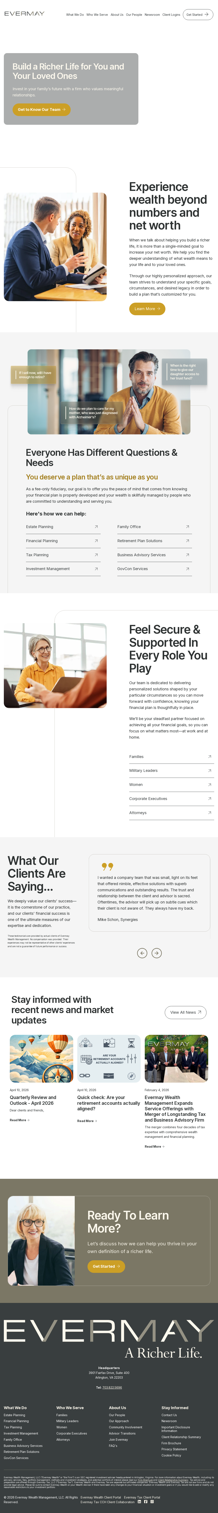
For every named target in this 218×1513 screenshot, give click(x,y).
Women (170, 784)
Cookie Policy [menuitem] (171, 1455)
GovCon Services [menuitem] (16, 1458)
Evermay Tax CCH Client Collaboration (108, 1502)
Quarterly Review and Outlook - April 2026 (33, 1100)
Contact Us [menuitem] (169, 1415)
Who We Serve (97, 14)
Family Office (153, 526)
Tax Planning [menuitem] (13, 1427)
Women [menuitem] (61, 1427)
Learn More (145, 308)
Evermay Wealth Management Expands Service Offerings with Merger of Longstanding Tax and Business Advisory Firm (175, 1109)
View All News (183, 1012)
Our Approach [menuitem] (119, 1421)
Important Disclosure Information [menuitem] (176, 1429)
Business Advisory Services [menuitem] (23, 1446)
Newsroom (152, 14)
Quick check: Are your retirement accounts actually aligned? (108, 1103)
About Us (117, 14)
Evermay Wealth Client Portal (101, 1497)
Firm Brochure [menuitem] (171, 1443)
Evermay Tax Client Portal (142, 1497)
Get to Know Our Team (39, 109)
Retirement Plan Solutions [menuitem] (21, 1451)
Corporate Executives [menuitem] (71, 1433)
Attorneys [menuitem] (63, 1439)
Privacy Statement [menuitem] (174, 1449)
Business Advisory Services (153, 555)
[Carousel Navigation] (149, 952)
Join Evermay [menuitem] (118, 1439)
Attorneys (170, 812)
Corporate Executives (170, 798)
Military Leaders (170, 770)
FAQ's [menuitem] (113, 1446)
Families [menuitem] (61, 1415)
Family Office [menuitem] (13, 1439)
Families (170, 756)
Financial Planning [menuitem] (16, 1421)
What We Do (75, 14)
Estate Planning (62, 526)
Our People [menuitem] (117, 1415)
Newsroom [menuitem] (169, 1421)
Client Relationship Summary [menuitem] (181, 1437)
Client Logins (171, 14)
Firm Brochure (145, 1480)
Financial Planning (62, 541)
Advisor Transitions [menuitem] (122, 1433)
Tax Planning (62, 555)
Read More (18, 1120)
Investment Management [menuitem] (21, 1433)
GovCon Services (153, 568)
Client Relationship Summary (173, 1480)
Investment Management (62, 568)
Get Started (194, 14)
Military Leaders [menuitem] (67, 1421)
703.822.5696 (112, 1387)
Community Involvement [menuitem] (125, 1427)
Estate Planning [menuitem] (14, 1415)
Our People (134, 14)
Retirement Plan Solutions (153, 541)
